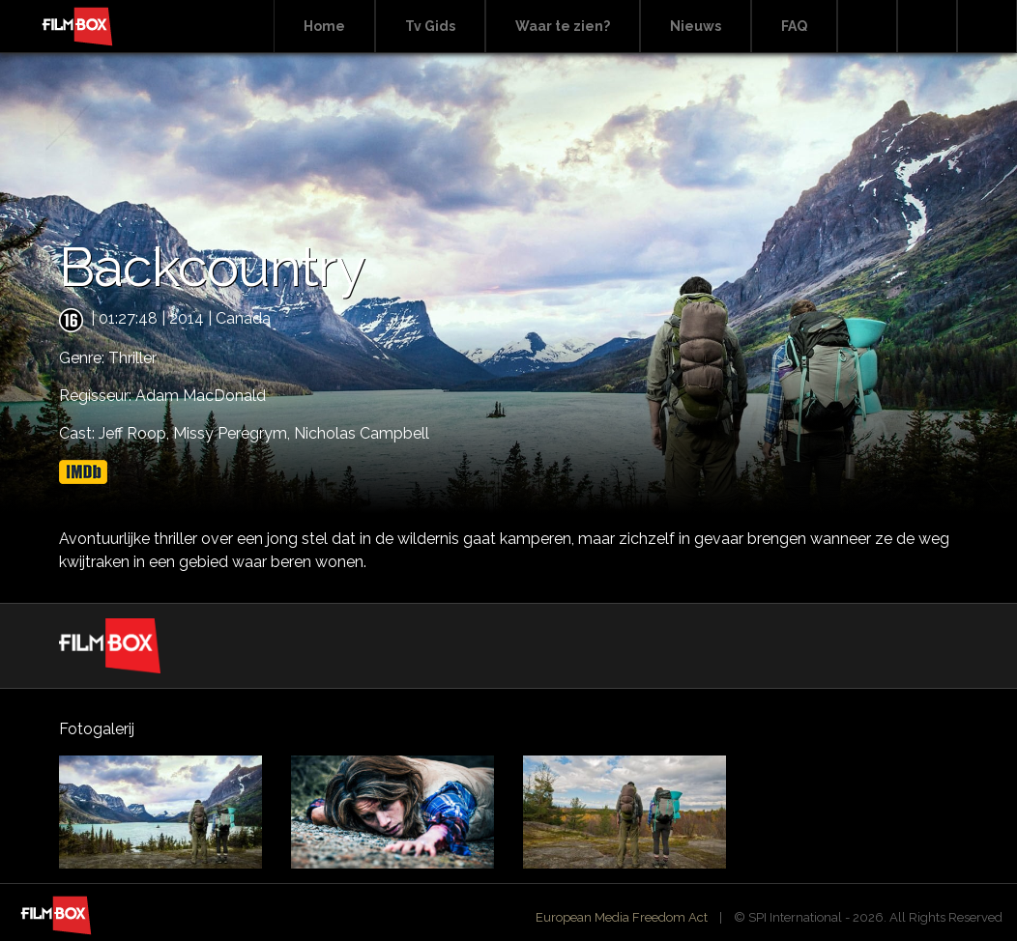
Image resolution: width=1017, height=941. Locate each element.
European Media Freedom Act (622, 917)
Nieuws (695, 26)
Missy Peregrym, (233, 433)
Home (324, 26)
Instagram (987, 26)
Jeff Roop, (136, 433)
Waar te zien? (562, 26)
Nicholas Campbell (361, 433)
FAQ (794, 26)
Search (867, 26)
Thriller (132, 358)
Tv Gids (430, 26)
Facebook (927, 26)
